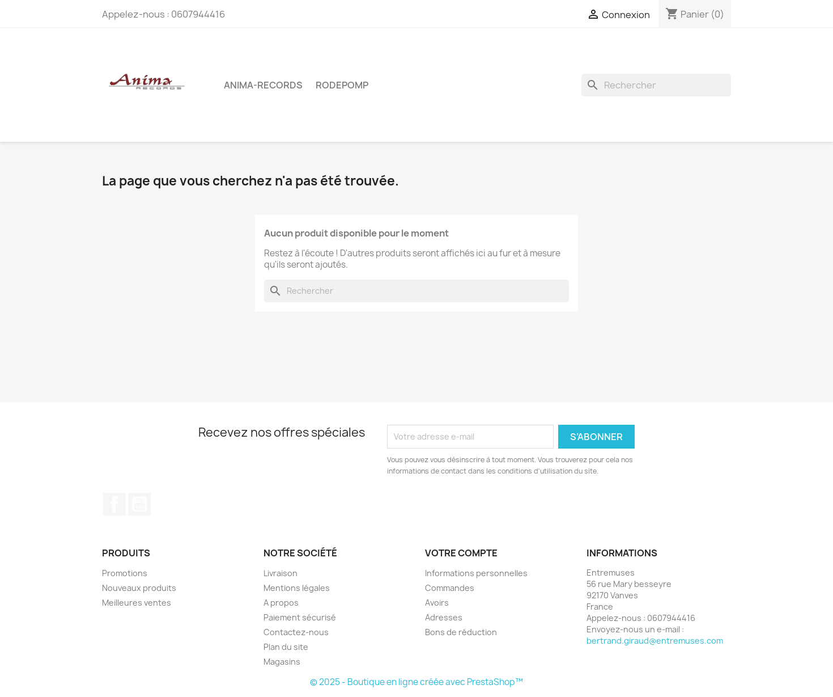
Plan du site (286, 646)
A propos (281, 602)
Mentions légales (297, 587)
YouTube (139, 504)
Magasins (282, 661)
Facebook (114, 504)
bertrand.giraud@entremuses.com (654, 640)
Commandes (449, 587)
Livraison (281, 573)
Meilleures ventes (136, 602)
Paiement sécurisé (300, 617)
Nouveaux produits (139, 587)
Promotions (124, 573)
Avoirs (437, 602)
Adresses (443, 617)
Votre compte (461, 553)
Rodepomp (342, 85)
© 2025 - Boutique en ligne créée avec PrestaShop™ (416, 682)
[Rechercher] (656, 85)
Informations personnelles (476, 573)
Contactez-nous (296, 632)
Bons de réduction (461, 632)
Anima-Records (263, 85)
